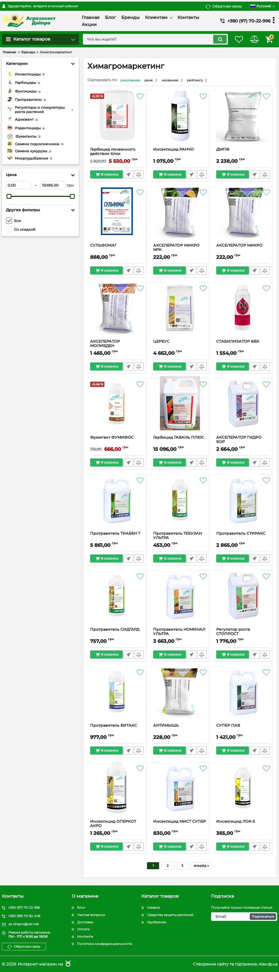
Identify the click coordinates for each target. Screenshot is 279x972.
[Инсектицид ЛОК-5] (243, 793)
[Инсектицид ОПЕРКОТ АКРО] (117, 793)
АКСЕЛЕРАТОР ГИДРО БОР (239, 440)
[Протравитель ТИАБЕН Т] (117, 505)
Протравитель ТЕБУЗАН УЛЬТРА (177, 536)
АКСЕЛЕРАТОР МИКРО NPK (176, 248)
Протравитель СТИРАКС (241, 534)
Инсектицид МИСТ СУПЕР (179, 822)
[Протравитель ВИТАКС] (117, 697)
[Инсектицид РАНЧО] (180, 121)
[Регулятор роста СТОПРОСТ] (243, 601)
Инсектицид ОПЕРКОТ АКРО (113, 824)
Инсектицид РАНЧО (173, 150)
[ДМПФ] (243, 121)
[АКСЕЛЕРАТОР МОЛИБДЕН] (117, 313)
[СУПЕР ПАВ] (243, 697)
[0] (18, 185)
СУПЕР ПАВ (228, 726)
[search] (149, 39)
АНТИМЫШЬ (166, 726)
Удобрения (156, 922)
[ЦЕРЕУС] (180, 313)
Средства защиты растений (170, 915)
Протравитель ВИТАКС (113, 726)
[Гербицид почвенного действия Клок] (117, 121)
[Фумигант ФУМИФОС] (117, 409)
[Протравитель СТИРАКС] (243, 505)
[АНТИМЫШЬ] (180, 697)
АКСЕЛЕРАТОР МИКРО (239, 246)
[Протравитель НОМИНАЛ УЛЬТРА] (180, 601)
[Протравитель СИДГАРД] (117, 601)
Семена (153, 907)
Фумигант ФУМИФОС (112, 438)
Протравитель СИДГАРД (115, 630)
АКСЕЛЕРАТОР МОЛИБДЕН (105, 344)
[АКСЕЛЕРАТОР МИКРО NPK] (180, 217)
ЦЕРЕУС (161, 342)
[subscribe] (244, 916)
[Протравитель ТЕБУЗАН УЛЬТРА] (180, 505)
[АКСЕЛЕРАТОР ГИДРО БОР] (243, 409)
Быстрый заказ (128, 175)
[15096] (52, 185)
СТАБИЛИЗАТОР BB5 (237, 342)
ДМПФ (223, 150)
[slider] (8, 196)
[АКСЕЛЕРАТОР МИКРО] (243, 217)
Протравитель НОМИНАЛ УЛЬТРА (179, 632)
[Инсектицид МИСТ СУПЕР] (180, 793)
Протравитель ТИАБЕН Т (115, 534)
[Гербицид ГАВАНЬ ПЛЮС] (180, 409)
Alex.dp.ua (267, 964)
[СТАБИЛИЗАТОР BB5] (243, 313)
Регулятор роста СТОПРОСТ (233, 632)
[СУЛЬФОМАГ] (117, 217)
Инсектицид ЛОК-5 (235, 822)
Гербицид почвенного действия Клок (113, 152)
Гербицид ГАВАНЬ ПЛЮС (178, 438)
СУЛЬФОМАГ (103, 246)
